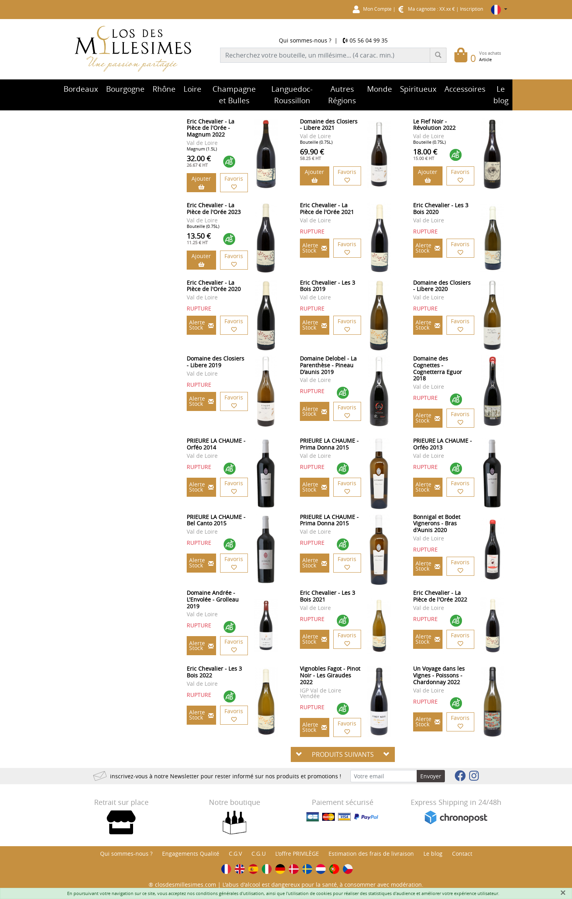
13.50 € (199, 238)
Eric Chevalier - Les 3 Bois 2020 (440, 208)
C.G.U (258, 853)
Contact (462, 853)
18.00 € (425, 154)
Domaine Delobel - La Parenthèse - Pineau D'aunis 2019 (328, 365)
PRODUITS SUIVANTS (343, 754)
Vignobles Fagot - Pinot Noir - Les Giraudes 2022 (330, 675)
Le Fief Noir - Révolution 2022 (434, 125)
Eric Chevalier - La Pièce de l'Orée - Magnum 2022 (210, 128)
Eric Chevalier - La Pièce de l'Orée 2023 (214, 208)
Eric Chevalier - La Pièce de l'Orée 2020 (214, 286)
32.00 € (199, 161)
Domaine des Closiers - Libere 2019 (215, 362)
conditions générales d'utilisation (230, 893)
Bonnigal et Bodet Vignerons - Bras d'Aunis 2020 (436, 523)
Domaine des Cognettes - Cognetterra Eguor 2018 (437, 368)
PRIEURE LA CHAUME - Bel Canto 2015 (216, 520)
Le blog (433, 853)
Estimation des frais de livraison (371, 853)
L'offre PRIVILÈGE (297, 853)
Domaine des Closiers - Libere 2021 (329, 125)
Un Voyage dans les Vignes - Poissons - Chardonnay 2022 (439, 675)
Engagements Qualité (190, 853)
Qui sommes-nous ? (305, 40)
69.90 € (312, 154)
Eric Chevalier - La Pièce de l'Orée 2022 (440, 596)
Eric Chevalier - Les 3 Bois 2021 (327, 596)
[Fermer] (563, 892)
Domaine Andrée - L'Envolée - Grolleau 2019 (213, 599)
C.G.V (235, 853)
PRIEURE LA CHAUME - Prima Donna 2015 (329, 444)
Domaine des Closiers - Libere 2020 (442, 286)
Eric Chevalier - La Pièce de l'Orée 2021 (327, 208)
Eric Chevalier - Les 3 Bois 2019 (327, 286)
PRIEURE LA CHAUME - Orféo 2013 (442, 444)
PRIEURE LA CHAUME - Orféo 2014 (216, 444)
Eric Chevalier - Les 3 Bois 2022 (214, 672)
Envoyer (430, 776)
